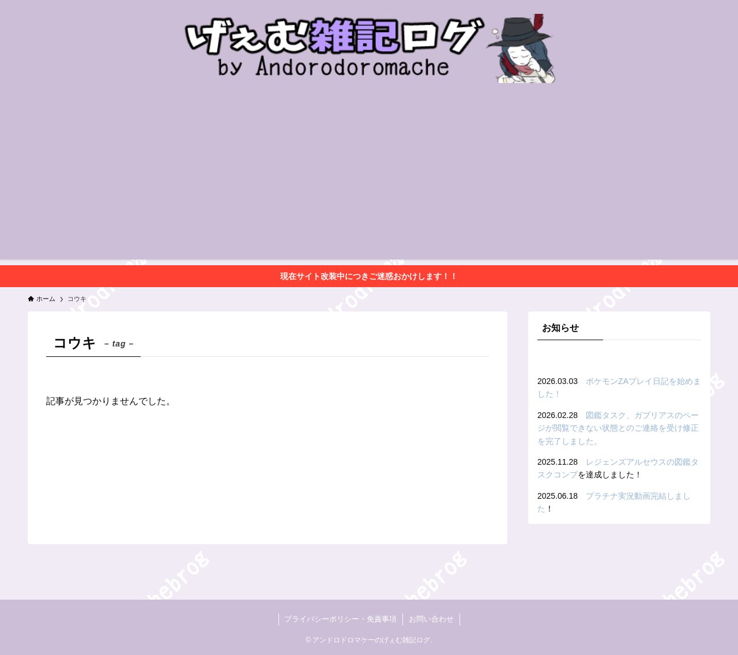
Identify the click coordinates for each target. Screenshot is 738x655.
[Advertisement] (369, 178)
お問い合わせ (431, 619)
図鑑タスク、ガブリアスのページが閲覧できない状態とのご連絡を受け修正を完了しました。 (618, 428)
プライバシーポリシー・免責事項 (340, 619)
